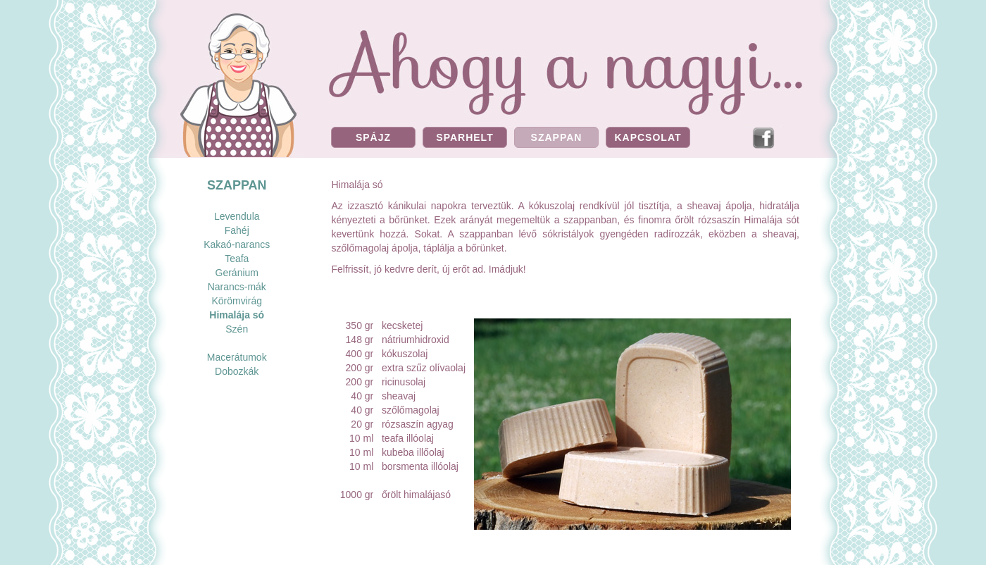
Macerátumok (237, 357)
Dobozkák (236, 371)
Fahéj (237, 230)
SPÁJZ (373, 137)
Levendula (237, 216)
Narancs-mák (237, 286)
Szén (236, 329)
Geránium (237, 272)
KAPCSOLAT (647, 137)
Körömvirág (236, 300)
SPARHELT (464, 137)
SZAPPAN (556, 137)
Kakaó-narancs (237, 244)
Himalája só (236, 315)
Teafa (237, 258)
